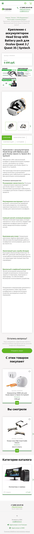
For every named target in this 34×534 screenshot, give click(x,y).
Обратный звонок (25, 9)
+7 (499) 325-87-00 (26, 7)
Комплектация (8, 142)
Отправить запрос (17, 351)
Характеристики (19, 137)
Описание (7, 137)
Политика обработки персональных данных (17, 531)
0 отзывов (20, 142)
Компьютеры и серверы (17, 487)
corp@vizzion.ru (24, 11)
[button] (30, 126)
